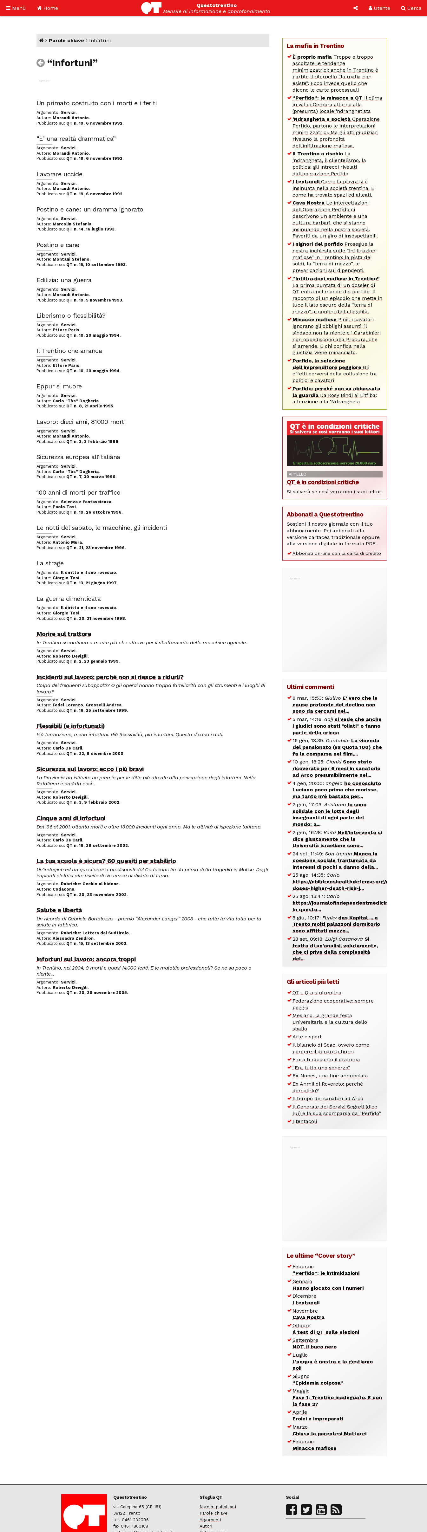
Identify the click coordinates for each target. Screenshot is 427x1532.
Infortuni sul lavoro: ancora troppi (86, 959)
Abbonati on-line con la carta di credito (336, 553)
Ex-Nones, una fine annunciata (330, 1076)
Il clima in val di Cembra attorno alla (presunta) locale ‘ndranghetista (337, 104)
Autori (206, 1526)
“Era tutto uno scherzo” (321, 1068)
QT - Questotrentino (316, 993)
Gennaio (328, 1284)
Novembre (308, 1314)
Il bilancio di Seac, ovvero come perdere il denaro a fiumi (330, 1048)
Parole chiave (66, 40)
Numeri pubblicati (218, 1506)
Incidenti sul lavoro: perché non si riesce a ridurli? (110, 677)
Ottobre (325, 1328)
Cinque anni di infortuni (70, 818)
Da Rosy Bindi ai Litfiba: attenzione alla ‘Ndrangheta (336, 395)
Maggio (337, 1397)
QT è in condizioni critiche (323, 482)
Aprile (317, 1415)
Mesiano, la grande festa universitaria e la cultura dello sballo (329, 1022)
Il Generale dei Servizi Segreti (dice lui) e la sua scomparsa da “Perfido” (336, 1110)
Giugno (317, 1379)
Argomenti (210, 1519)
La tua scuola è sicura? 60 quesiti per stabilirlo (106, 861)
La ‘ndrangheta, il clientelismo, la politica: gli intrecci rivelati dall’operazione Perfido (329, 163)
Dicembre (305, 1299)
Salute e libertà (59, 910)
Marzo (329, 1430)
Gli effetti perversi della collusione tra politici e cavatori (334, 370)
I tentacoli (304, 1121)
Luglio (332, 1361)
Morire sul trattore (63, 634)
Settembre (314, 1343)
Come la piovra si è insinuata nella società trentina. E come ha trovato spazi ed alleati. (333, 188)
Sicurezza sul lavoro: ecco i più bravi (90, 769)
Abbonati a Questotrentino (325, 514)
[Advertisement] (334, 621)
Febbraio (325, 1269)
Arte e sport (307, 1037)
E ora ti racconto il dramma (326, 1059)
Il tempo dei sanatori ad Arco (327, 1098)
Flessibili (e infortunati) (70, 726)
